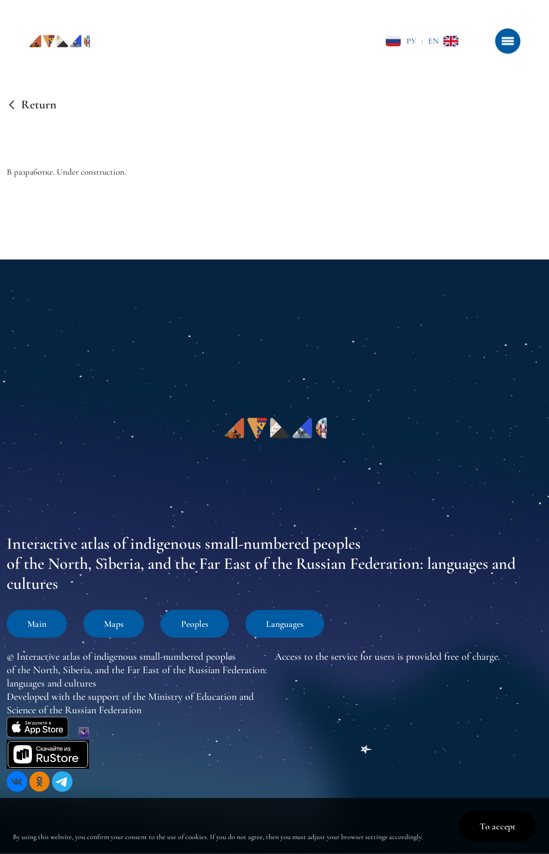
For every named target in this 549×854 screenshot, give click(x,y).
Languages (285, 623)
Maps (113, 623)
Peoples (194, 623)
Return (39, 105)
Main (36, 623)
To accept (498, 826)
